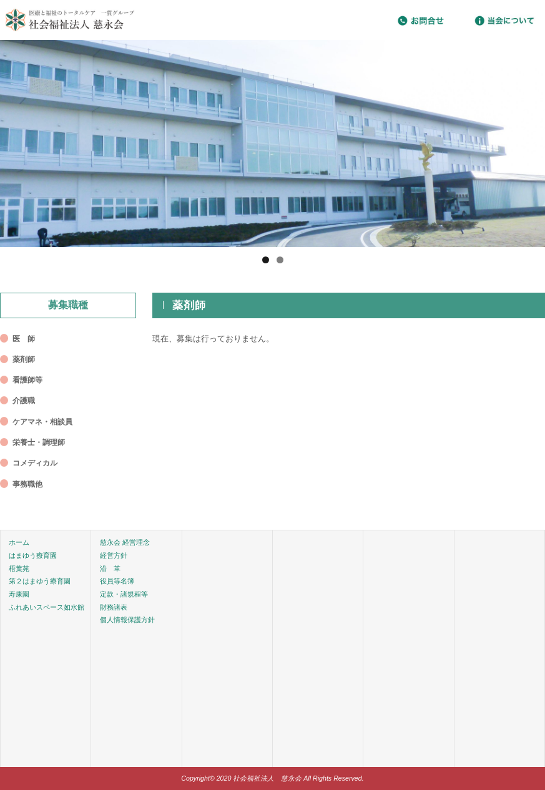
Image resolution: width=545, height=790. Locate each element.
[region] (272, 143)
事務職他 (27, 484)
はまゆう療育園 (33, 555)
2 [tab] (280, 259)
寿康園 (19, 594)
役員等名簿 (117, 581)
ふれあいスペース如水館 (46, 607)
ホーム (19, 542)
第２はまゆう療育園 (40, 581)
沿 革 (110, 568)
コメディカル (34, 463)
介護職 (23, 400)
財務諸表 (113, 607)
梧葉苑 (19, 568)
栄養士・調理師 (38, 442)
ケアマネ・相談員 (42, 421)
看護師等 (27, 380)
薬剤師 (23, 359)
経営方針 (113, 555)
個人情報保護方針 (127, 619)
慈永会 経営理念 (125, 542)
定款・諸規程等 (124, 594)
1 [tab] (265, 259)
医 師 (23, 338)
